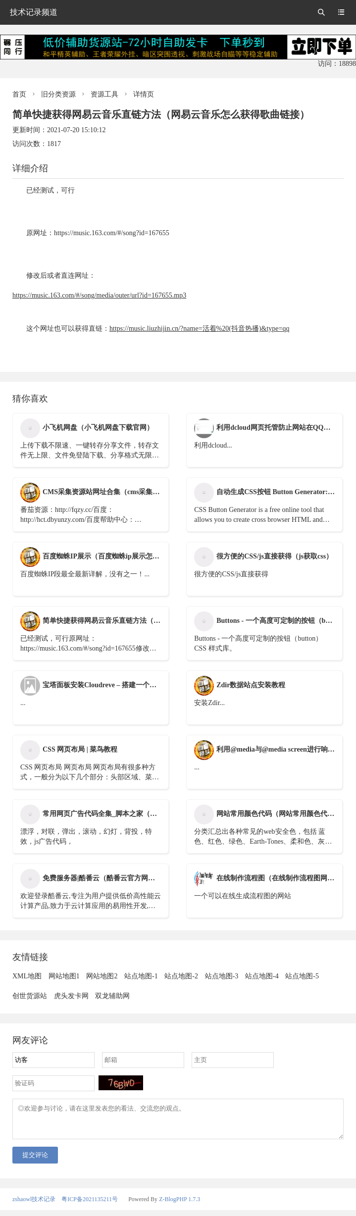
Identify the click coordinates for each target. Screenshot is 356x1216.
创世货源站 (29, 996)
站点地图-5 (302, 976)
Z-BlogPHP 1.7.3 (179, 1205)
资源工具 (104, 94)
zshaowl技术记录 (33, 1205)
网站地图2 (101, 976)
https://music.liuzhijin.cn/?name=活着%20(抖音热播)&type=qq (199, 328)
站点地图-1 (141, 976)
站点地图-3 (222, 976)
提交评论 (35, 1161)
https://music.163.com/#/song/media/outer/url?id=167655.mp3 (99, 295)
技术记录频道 (33, 12)
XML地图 (27, 976)
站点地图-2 (181, 976)
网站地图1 (64, 976)
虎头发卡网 (71, 996)
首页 (19, 94)
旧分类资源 (58, 94)
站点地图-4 (262, 976)
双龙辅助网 (112, 996)
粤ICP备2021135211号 (89, 1205)
